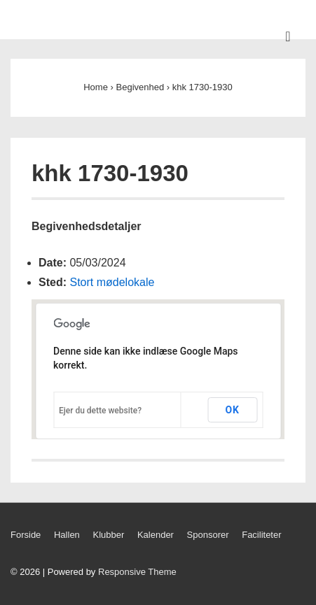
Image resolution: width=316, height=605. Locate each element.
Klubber (108, 534)
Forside (26, 534)
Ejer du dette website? (100, 410)
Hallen (67, 534)
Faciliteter (261, 534)
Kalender (155, 534)
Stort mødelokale (111, 282)
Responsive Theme (137, 572)
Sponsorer (208, 534)
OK (232, 409)
